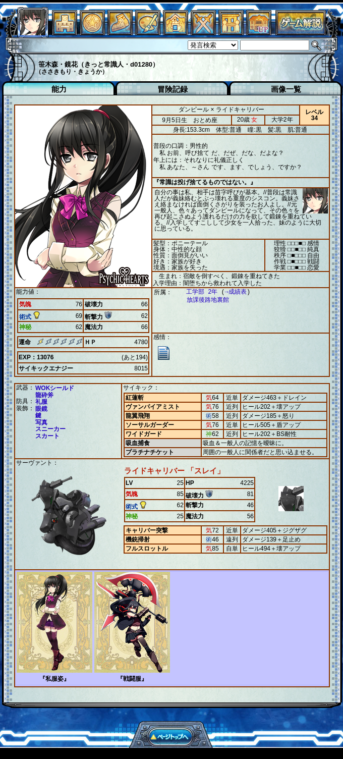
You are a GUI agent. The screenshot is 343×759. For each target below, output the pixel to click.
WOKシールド (54, 388)
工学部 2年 (196, 292)
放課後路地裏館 (203, 300)
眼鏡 (41, 408)
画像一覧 (286, 89)
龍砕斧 (44, 395)
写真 (41, 422)
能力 (59, 89)
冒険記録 (172, 89)
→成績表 (231, 292)
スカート (47, 436)
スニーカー (50, 428)
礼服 (41, 401)
